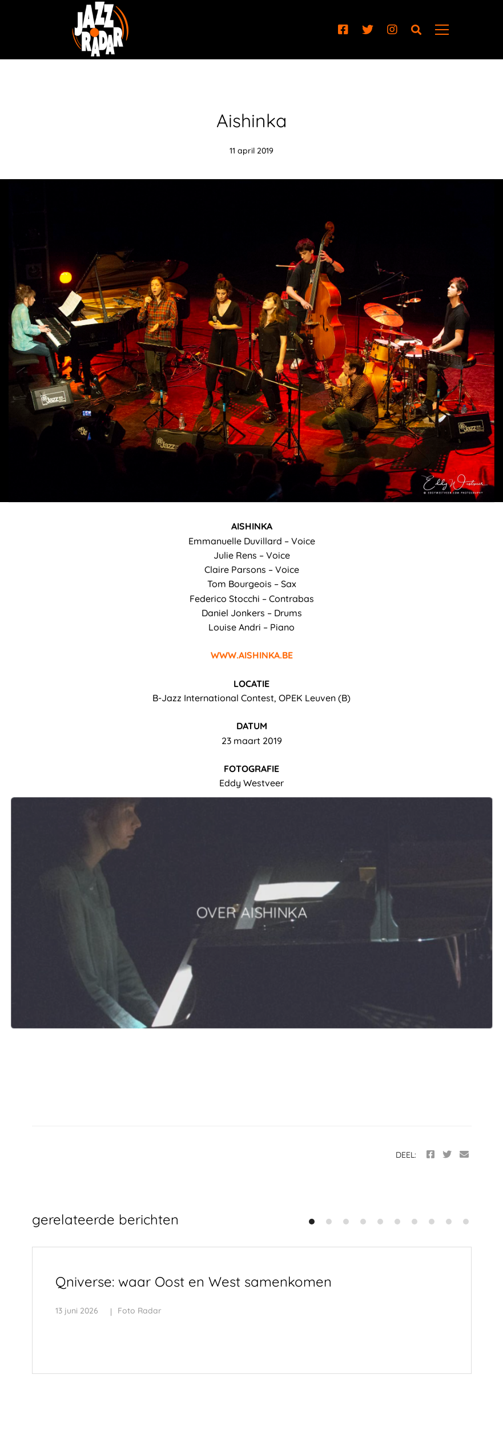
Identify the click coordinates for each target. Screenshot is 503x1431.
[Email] (464, 1154)
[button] (311, 1221)
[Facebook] (343, 30)
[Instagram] (392, 30)
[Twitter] (367, 30)
